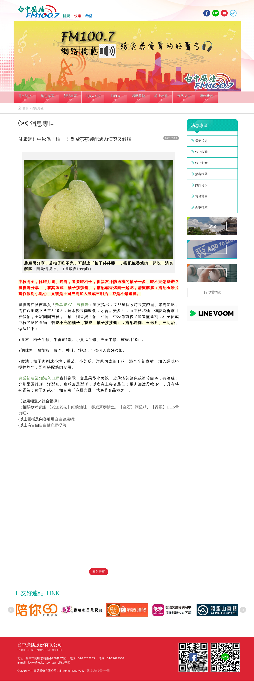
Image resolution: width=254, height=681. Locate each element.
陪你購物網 (212, 293)
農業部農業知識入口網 (39, 379)
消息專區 (38, 109)
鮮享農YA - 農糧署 (72, 306)
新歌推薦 (201, 208)
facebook (206, 13)
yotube (224, 13)
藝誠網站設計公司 (98, 671)
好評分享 (201, 186)
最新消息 (201, 142)
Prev (11, 610)
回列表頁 (98, 572)
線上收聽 (233, 13)
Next (243, 610)
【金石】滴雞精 (133, 408)
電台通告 (201, 197)
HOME (53, 11)
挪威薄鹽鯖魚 (103, 408)
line (215, 13)
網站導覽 (64, 662)
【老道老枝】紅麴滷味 (67, 408)
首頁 (23, 109)
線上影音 (201, 164)
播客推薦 (201, 175)
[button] (25, 98)
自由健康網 (64, 420)
